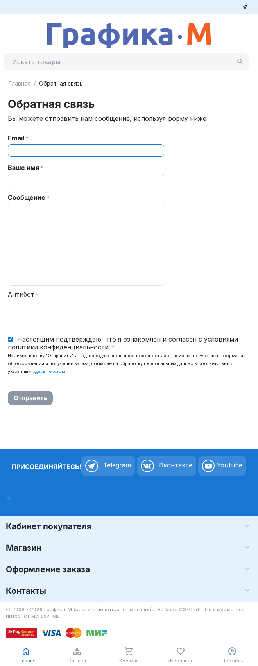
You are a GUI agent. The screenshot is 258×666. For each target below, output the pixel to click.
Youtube (222, 466)
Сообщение (26, 197)
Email (16, 138)
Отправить (30, 398)
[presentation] (67, 315)
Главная (19, 83)
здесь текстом (49, 371)
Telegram (108, 466)
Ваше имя (23, 168)
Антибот (21, 294)
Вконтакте (166, 466)
